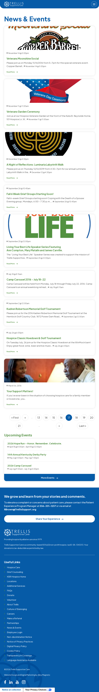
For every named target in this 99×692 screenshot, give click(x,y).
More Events (49, 477)
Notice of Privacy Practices (20, 641)
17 (70, 418)
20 (92, 418)
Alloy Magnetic (44, 675)
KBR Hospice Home (16, 576)
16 (62, 418)
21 (20, 426)
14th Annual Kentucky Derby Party (26, 454)
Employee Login (14, 632)
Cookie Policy (13, 650)
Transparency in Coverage (19, 655)
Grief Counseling (15, 572)
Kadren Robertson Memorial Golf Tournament (34, 308)
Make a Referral (14, 618)
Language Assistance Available (21, 660)
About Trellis (13, 604)
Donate (10, 595)
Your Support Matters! (20, 391)
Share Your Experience (49, 518)
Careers (11, 613)
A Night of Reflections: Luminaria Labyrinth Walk (35, 164)
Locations (11, 581)
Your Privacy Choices (35, 690)
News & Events (14, 627)
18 (77, 418)
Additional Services (16, 586)
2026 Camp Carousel (19, 465)
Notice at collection (11, 690)
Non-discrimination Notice (19, 637)
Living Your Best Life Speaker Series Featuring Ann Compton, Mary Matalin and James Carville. (35, 248)
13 (39, 418)
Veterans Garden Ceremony (23, 111)
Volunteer (11, 599)
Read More (12, 72)
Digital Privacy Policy (17, 646)
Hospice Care (13, 567)
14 (47, 418)
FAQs (9, 590)
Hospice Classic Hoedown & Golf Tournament (34, 338)
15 (54, 418)
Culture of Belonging (17, 609)
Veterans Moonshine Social (23, 58)
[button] (94, 4)
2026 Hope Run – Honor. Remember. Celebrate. (34, 443)
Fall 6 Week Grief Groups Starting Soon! (30, 193)
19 (85, 418)
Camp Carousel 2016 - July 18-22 (26, 279)
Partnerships (13, 623)
